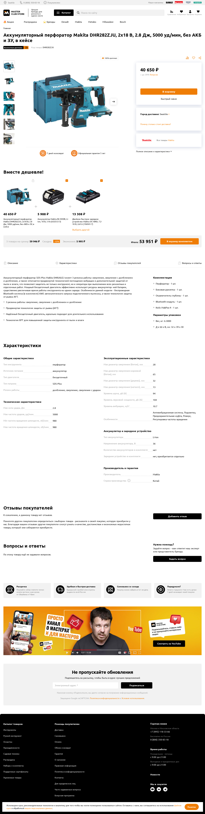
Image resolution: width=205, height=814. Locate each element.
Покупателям (54, 2)
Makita (78, 21)
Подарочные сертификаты (15, 771)
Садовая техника (11, 753)
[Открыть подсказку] (129, 480)
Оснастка (7, 741)
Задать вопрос (177, 558)
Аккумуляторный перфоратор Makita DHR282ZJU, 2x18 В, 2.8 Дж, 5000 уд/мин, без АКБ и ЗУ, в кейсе (18, 223)
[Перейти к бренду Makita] (146, 140)
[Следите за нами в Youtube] (152, 789)
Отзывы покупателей (129, 262)
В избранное (193, 58)
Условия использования (133, 698)
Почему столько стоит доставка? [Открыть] (155, 124)
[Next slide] (113, 102)
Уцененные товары (12, 777)
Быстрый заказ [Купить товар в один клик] (169, 99)
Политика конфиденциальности (105, 698)
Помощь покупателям (67, 724)
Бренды (51, 21)
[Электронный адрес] (85, 685)
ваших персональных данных (38, 808)
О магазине (60, 759)
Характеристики (68, 262)
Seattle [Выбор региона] (11, 2)
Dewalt (65, 21)
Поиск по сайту (89, 12)
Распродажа (30, 21)
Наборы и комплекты (13, 765)
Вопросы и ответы (192, 262)
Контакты (59, 777)
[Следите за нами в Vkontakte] (159, 789)
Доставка (59, 730)
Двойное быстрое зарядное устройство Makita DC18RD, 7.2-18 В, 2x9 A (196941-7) (87, 221)
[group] (27, 590)
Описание (13, 262)
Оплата (58, 741)
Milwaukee (107, 21)
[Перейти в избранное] (181, 13)
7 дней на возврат (52, 153)
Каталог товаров (13, 724)
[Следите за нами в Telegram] (165, 789)
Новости (155, 774)
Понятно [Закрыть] (191, 807)
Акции (10, 21)
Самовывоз (60, 736)
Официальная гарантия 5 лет (88, 153)
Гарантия (59, 753)
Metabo (92, 21)
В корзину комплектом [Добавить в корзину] (179, 241)
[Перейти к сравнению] (171, 13)
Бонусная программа (64, 795)
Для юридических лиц (65, 783)
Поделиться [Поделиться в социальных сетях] (200, 58)
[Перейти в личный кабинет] (190, 13)
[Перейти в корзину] (198, 13)
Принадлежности (11, 747)
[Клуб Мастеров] (14, 13)
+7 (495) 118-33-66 (160, 731)
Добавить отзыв (177, 516)
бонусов (154, 74)
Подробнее (102, 630)
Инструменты (9, 730)
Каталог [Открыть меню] (66, 12)
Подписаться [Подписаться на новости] (136, 685)
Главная (7, 28)
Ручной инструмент (12, 736)
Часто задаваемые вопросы (68, 789)
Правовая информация (65, 765)
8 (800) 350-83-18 (31, 2)
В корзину (168, 91)
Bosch (123, 21)
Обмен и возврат (63, 747)
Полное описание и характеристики (153, 151)
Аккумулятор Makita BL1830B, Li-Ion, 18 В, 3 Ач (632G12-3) (53, 220)
